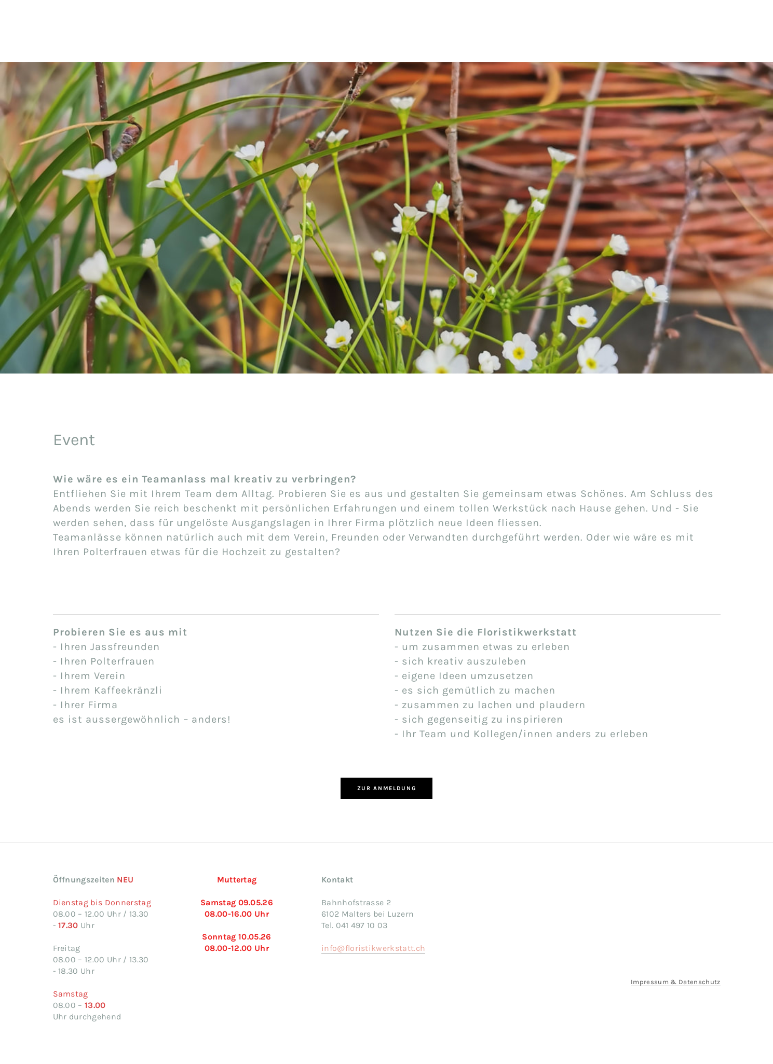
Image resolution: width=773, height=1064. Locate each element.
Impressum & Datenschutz (675, 982)
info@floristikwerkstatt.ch (373, 948)
